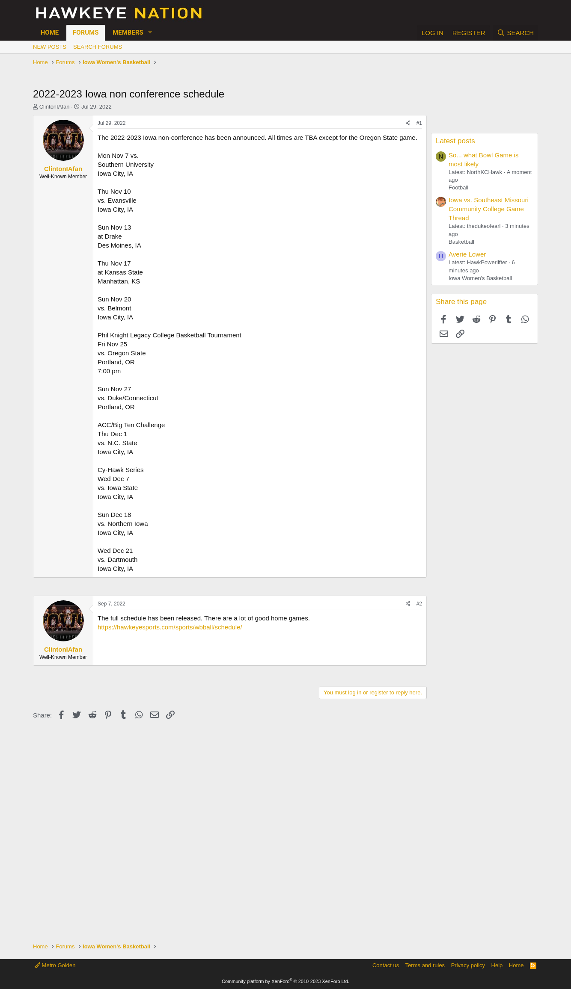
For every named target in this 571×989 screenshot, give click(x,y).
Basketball (461, 242)
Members (128, 32)
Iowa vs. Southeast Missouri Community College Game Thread (489, 208)
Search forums (97, 47)
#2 (419, 604)
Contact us (385, 965)
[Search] (515, 33)
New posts (49, 47)
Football (458, 187)
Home (50, 32)
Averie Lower (467, 254)
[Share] (408, 123)
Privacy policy (468, 965)
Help (497, 965)
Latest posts (455, 141)
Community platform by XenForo (285, 981)
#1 (419, 123)
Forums (85, 32)
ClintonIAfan (54, 106)
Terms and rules (425, 965)
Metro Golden (55, 965)
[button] (150, 33)
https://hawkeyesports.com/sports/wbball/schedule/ (170, 627)
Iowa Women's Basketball (480, 278)
